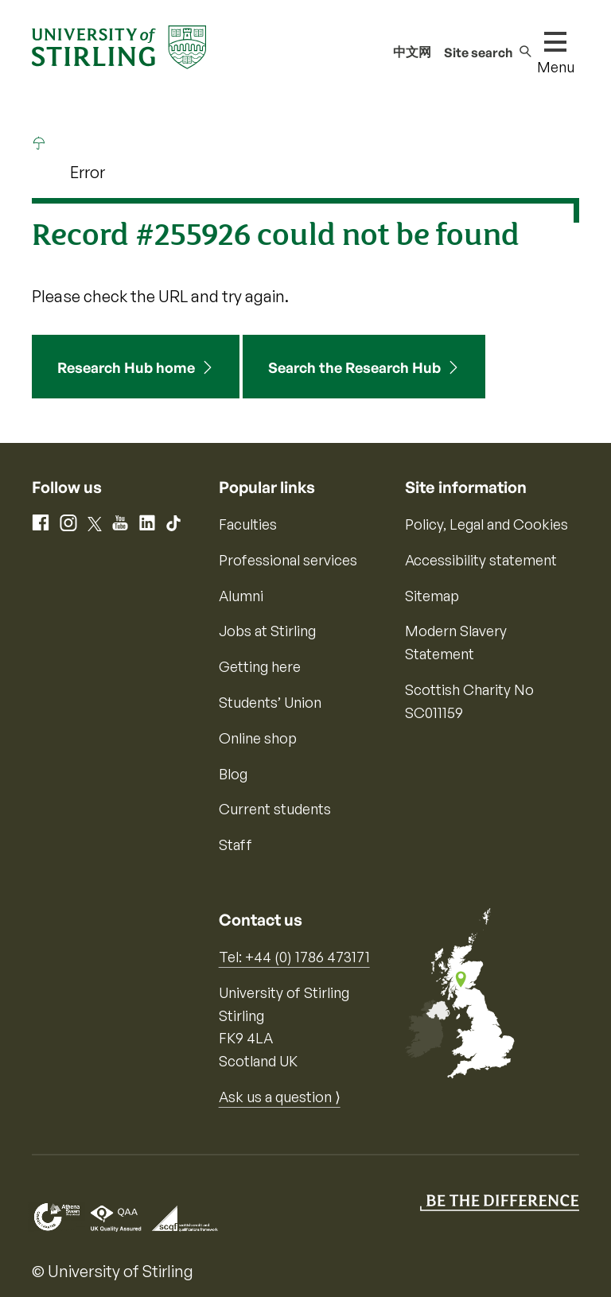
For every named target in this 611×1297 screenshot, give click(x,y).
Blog (233, 773)
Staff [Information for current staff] (235, 844)
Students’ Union (270, 702)
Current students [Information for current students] (275, 808)
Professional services (288, 560)
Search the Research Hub (354, 367)
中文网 (412, 52)
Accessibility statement (481, 560)
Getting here (260, 666)
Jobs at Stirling (267, 630)
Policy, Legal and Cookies (486, 524)
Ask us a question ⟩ (280, 1096)
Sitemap (432, 595)
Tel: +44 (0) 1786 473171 (294, 956)
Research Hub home (126, 367)
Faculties (248, 524)
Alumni (241, 595)
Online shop (258, 738)
